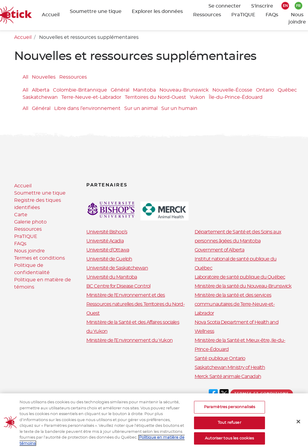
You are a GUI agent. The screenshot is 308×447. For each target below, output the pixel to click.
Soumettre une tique (96, 11)
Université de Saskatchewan (117, 268)
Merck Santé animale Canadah (228, 376)
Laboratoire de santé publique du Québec (240, 277)
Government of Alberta (219, 250)
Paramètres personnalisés (229, 412)
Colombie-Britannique (80, 90)
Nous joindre (29, 251)
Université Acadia (105, 241)
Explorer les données (157, 11)
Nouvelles (44, 77)
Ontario (265, 90)
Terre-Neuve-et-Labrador (91, 97)
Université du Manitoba (111, 277)
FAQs (272, 14)
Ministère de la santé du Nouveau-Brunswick (243, 286)
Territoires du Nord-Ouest (155, 97)
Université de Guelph (109, 259)
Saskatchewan (40, 97)
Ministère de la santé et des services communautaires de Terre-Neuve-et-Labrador (235, 304)
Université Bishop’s (106, 232)
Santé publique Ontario (220, 358)
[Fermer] (298, 426)
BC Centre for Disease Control (118, 286)
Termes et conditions (39, 258)
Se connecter (224, 6)
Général (120, 90)
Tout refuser (229, 428)
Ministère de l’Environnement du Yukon (129, 340)
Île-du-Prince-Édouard (236, 97)
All (25, 77)
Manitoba (144, 90)
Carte (20, 214)
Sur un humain (179, 108)
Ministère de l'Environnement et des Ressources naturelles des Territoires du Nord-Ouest (135, 304)
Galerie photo (30, 222)
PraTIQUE (243, 14)
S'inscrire (262, 6)
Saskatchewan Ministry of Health (230, 367)
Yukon (197, 97)
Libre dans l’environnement (87, 108)
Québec (287, 90)
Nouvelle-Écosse (232, 90)
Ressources (207, 14)
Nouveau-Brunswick (184, 90)
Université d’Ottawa (107, 250)
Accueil (51, 14)
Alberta (40, 90)
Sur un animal (141, 108)
